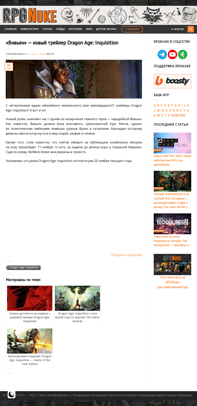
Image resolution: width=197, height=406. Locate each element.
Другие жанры (106, 29)
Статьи (47, 29)
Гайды (60, 29)
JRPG (89, 29)
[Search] (191, 29)
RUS (182, 115)
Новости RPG (29, 29)
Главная (11, 29)
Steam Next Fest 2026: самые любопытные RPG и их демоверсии (172, 160)
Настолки (75, 29)
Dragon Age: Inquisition (23, 267)
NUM (175, 115)
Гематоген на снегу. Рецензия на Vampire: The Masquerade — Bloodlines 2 (171, 241)
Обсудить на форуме (126, 255)
